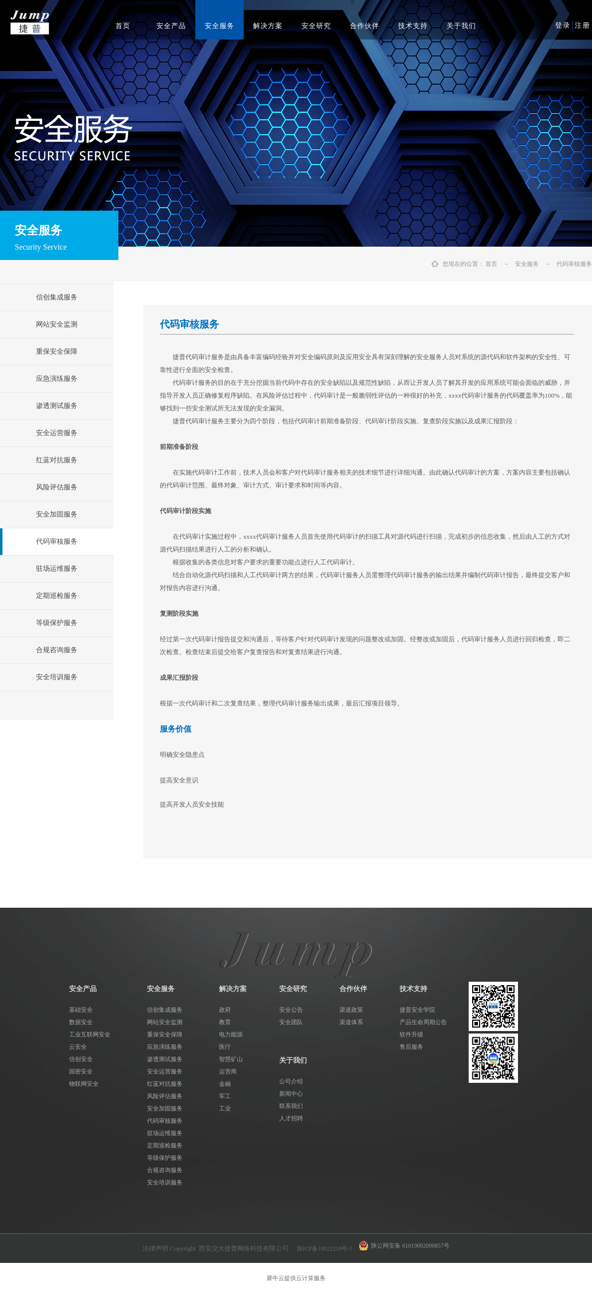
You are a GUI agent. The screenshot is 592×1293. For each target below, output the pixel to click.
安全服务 (527, 263)
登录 (563, 25)
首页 (122, 26)
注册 (583, 25)
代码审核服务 (574, 263)
